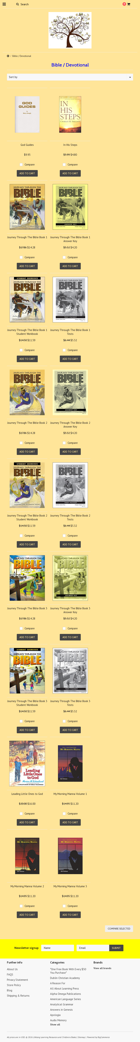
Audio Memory (58, 1020)
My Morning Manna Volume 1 (70, 794)
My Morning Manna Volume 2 (27, 886)
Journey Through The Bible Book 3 (27, 608)
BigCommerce (104, 1037)
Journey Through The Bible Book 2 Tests (70, 517)
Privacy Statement (17, 979)
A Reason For (57, 983)
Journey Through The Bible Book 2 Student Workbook (27, 517)
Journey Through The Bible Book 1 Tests (70, 332)
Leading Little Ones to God (27, 794)
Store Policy (14, 985)
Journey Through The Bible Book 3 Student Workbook (27, 703)
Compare (30, 164)
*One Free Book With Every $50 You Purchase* (68, 970)
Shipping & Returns (18, 995)
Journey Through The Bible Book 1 (27, 237)
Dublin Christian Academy (65, 978)
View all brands (102, 968)
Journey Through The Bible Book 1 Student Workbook (27, 332)
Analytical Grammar (61, 1004)
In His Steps (70, 145)
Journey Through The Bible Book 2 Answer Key (70, 424)
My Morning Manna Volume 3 (70, 886)
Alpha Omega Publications (65, 994)
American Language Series (65, 999)
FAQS (10, 974)
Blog (9, 990)
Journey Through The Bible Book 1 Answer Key (70, 239)
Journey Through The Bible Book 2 (27, 422)
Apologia (55, 1015)
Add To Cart (27, 173)
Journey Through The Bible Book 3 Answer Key (70, 610)
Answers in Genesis (61, 1009)
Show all (55, 1024)
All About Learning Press (64, 988)
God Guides (27, 145)
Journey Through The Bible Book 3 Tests (70, 703)
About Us (12, 969)
